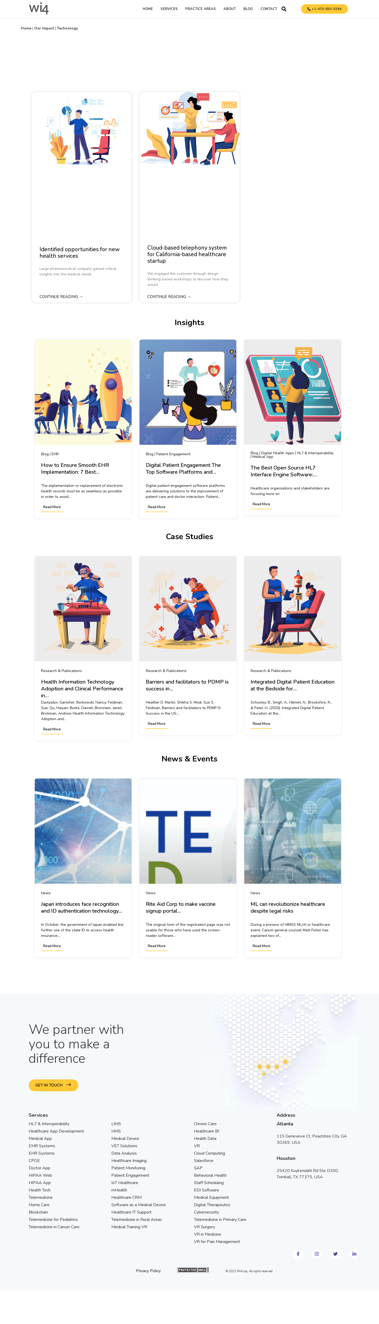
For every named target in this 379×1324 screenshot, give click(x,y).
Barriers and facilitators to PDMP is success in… (187, 685)
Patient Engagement (173, 453)
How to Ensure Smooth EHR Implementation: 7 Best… (75, 469)
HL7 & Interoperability (315, 452)
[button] (284, 8)
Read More (52, 507)
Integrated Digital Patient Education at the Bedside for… (293, 685)
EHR (55, 453)
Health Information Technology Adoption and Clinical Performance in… (82, 689)
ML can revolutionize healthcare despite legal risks (288, 907)
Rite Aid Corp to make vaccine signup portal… (181, 907)
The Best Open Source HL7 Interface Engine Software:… (284, 471)
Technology (67, 28)
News (46, 892)
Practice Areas (200, 9)
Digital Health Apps (277, 452)
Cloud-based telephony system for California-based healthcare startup (187, 254)
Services (169, 9)
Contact (269, 9)
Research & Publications (61, 670)
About (229, 9)
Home (148, 9)
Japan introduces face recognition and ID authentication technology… (81, 907)
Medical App (262, 456)
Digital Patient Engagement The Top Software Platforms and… (183, 469)
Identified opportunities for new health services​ (79, 253)
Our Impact (44, 28)
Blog (248, 9)
